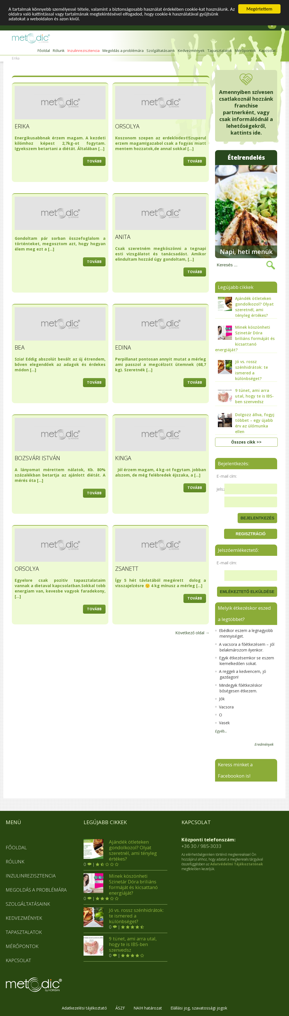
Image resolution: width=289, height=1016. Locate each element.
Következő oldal (192, 632)
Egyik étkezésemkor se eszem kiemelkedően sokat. (244, 660)
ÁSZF (120, 1008)
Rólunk (59, 50)
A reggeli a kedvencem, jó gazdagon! (240, 674)
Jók (220, 698)
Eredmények (264, 745)
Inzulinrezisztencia (83, 50)
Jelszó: (222, 489)
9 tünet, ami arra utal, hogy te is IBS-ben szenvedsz (120, 944)
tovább (94, 161)
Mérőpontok (245, 50)
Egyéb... (221, 731)
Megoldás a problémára (123, 50)
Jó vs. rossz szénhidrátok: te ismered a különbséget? (124, 915)
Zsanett (126, 568)
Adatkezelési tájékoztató (84, 1008)
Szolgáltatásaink (160, 50)
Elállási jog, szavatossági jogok (198, 1008)
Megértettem (259, 9)
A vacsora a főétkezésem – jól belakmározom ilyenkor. (244, 647)
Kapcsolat (267, 50)
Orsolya (127, 126)
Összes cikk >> (246, 442)
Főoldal (44, 50)
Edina (123, 347)
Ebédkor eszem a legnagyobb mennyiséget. (244, 633)
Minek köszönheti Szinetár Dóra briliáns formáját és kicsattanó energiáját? (121, 884)
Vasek (222, 722)
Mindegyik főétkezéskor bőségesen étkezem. (238, 688)
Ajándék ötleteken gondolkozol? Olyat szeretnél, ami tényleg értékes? (120, 850)
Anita (122, 237)
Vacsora (224, 707)
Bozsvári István (37, 458)
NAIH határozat (147, 1008)
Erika (22, 126)
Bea (20, 347)
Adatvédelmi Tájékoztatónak (236, 864)
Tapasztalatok (219, 50)
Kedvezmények (191, 50)
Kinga (123, 458)
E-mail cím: (226, 476)
